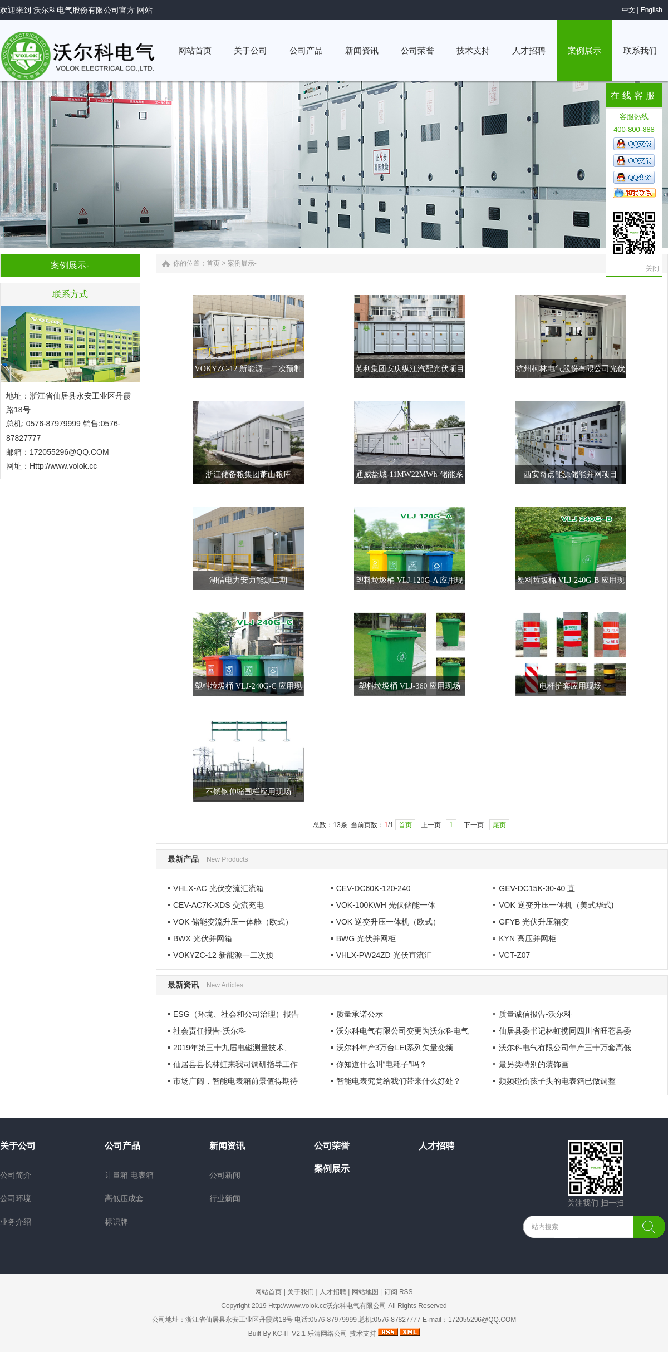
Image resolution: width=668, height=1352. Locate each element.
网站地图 (365, 1292)
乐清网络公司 (327, 1334)
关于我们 (300, 1292)
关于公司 (18, 1146)
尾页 (499, 825)
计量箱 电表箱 (129, 1175)
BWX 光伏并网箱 (202, 938)
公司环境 (15, 1198)
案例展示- (242, 263)
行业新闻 (224, 1198)
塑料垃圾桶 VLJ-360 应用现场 (409, 686)
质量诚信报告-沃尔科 (535, 1014)
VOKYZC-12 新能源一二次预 (223, 955)
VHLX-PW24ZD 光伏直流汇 (384, 955)
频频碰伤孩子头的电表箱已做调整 (557, 1080)
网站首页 (268, 1292)
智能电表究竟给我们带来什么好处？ (398, 1080)
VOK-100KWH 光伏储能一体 (385, 905)
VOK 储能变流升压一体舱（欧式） (233, 921)
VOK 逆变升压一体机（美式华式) (556, 905)
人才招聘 (436, 1146)
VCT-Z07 (514, 955)
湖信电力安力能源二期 (248, 580)
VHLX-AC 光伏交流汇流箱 (218, 888)
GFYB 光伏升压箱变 (534, 921)
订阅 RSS (398, 1292)
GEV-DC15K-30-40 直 (537, 888)
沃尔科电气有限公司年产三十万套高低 (565, 1047)
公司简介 (15, 1175)
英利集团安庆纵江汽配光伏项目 (409, 369)
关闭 (652, 268)
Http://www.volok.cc (63, 465)
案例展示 (332, 1168)
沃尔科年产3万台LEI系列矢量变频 (395, 1047)
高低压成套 (124, 1198)
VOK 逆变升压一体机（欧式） (388, 921)
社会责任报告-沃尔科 (209, 1030)
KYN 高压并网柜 (527, 938)
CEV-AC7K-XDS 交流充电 (218, 905)
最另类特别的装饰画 (534, 1064)
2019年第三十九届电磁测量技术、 (232, 1047)
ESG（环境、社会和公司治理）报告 (236, 1014)
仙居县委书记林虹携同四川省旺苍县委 (565, 1030)
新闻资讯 (227, 1146)
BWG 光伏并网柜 (366, 938)
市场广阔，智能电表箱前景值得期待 (235, 1080)
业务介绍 (15, 1221)
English (651, 10)
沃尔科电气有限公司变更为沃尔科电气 (402, 1030)
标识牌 (116, 1221)
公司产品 (122, 1146)
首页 (213, 263)
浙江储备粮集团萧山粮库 (248, 474)
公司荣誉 (332, 1146)
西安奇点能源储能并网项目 (570, 474)
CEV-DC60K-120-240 (373, 888)
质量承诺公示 (359, 1014)
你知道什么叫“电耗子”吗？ (381, 1064)
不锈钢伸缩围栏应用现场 (248, 792)
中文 (628, 10)
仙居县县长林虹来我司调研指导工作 (235, 1064)
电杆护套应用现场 (570, 686)
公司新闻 (224, 1175)
